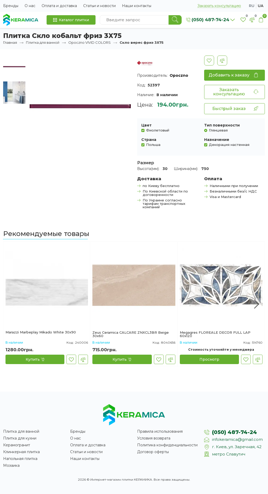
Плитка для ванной (42, 42)
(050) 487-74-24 (234, 432)
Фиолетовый (157, 130)
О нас (30, 5)
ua (260, 5)
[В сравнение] (222, 60)
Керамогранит (16, 445)
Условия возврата (153, 438)
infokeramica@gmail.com (237, 439)
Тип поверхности (222, 125)
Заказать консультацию (219, 6)
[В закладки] (209, 60)
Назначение (216, 139)
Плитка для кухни (19, 438)
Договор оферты (153, 451)
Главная (10, 42)
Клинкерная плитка (21, 451)
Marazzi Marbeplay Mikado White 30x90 (40, 332)
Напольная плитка (20, 458)
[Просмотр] (209, 359)
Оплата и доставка (59, 5)
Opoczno (179, 75)
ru (251, 5)
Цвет (146, 125)
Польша (153, 144)
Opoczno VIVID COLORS (89, 42)
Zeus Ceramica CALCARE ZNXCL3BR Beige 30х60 (130, 334)
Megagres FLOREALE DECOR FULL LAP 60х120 (215, 334)
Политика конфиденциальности (167, 445)
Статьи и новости (99, 5)
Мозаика (11, 465)
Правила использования (160, 431)
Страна (148, 139)
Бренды (10, 5)
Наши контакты (136, 5)
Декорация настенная (229, 144)
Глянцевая (218, 130)
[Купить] (34, 359)
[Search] (175, 20)
